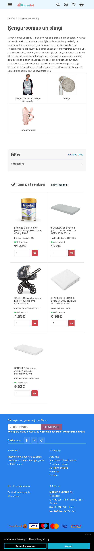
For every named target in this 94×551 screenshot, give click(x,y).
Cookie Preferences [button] (25, 546)
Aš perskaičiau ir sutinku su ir (48, 431)
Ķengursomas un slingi (29, 18)
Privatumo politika (58, 464)
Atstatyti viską (75, 154)
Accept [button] (68, 546)
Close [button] (88, 534)
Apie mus (54, 456)
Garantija (54, 471)
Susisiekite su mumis (19, 492)
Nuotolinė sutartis (58, 467)
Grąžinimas (13, 496)
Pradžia (11, 18)
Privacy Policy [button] (42, 539)
